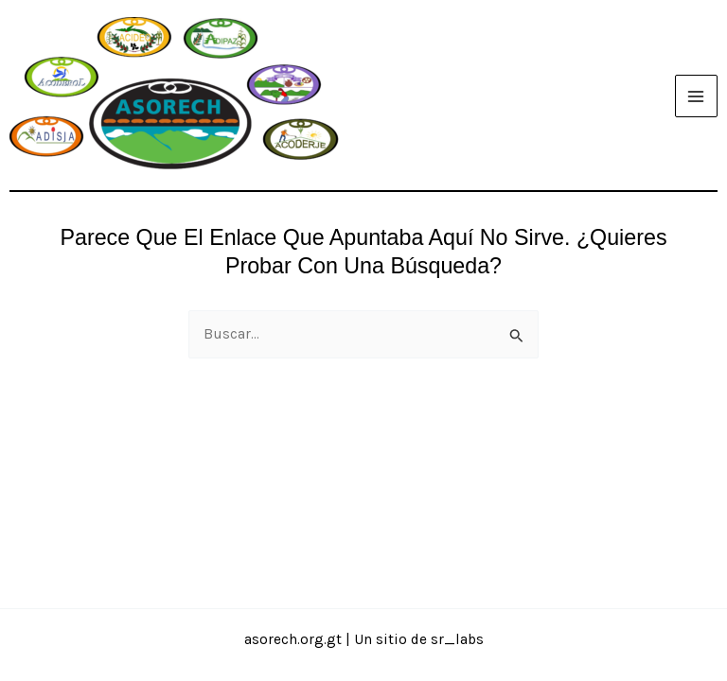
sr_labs (457, 639)
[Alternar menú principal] (696, 96)
